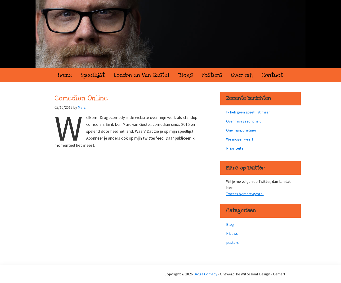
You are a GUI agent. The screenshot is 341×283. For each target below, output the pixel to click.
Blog (230, 224)
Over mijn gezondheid (243, 121)
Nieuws (232, 233)
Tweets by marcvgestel (245, 193)
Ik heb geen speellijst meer (248, 112)
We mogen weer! (239, 139)
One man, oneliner (241, 130)
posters (232, 242)
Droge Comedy (170, 34)
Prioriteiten (236, 148)
